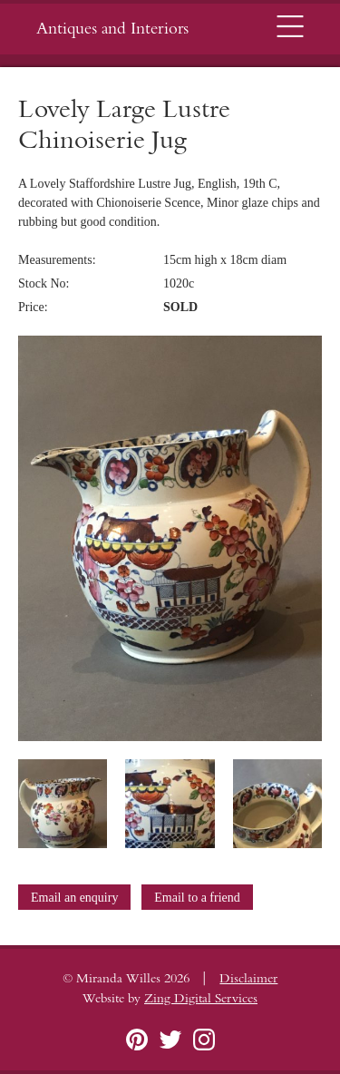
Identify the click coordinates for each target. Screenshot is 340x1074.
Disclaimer (248, 979)
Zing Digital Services (200, 999)
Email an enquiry (74, 897)
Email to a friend (196, 897)
